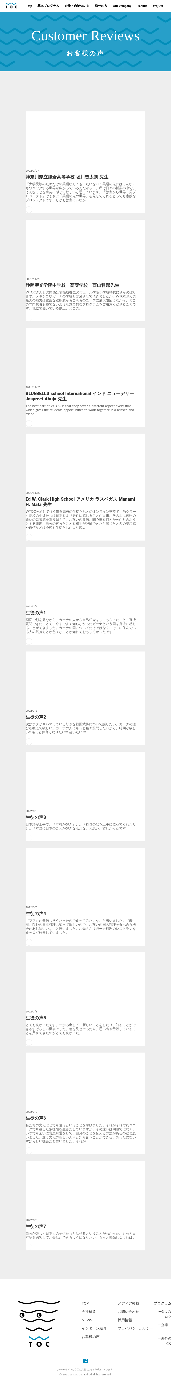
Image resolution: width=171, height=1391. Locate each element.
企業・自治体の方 (77, 6)
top (30, 6)
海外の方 (101, 6)
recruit (142, 6)
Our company (122, 6)
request (157, 6)
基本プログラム (48, 6)
